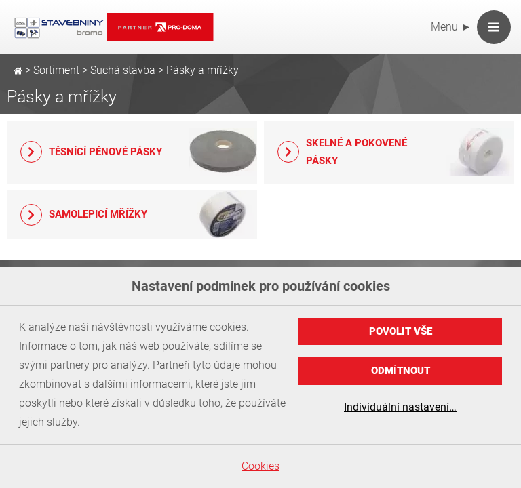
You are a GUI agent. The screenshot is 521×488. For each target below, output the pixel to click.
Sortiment (56, 70)
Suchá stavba (122, 70)
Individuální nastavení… (400, 407)
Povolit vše (400, 331)
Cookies (260, 466)
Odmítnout (400, 371)
